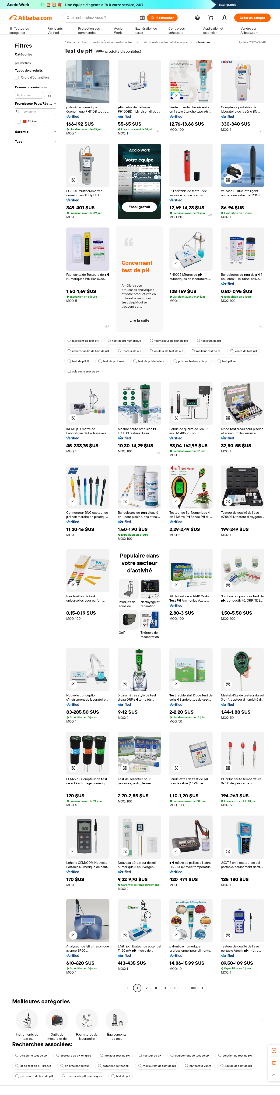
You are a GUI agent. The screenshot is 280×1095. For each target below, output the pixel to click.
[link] (274, 1051)
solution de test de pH (235, 1055)
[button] (142, 18)
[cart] (211, 18)
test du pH (120, 1076)
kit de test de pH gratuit (33, 1066)
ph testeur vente (198, 1066)
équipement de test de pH (189, 1055)
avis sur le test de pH (83, 371)
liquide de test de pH (236, 1066)
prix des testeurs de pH (191, 361)
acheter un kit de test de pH (88, 351)
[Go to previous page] (128, 988)
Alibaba (69, 42)
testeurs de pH (209, 341)
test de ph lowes (111, 361)
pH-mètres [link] (202, 42)
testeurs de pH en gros (73, 1055)
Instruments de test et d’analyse (164, 42)
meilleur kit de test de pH (157, 1066)
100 (193, 988)
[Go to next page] (202, 988)
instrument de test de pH (34, 1076)
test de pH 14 (78, 361)
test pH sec (227, 361)
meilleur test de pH (206, 351)
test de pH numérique (124, 341)
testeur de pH (129, 351)
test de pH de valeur (148, 361)
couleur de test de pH (166, 351)
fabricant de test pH (83, 341)
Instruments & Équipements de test (108, 42)
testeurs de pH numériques (82, 1076)
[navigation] (35, 515)
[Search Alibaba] (101, 17)
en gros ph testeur (74, 1066)
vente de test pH (243, 351)
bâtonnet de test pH (113, 1066)
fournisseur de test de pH (169, 341)
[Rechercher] (162, 17)
